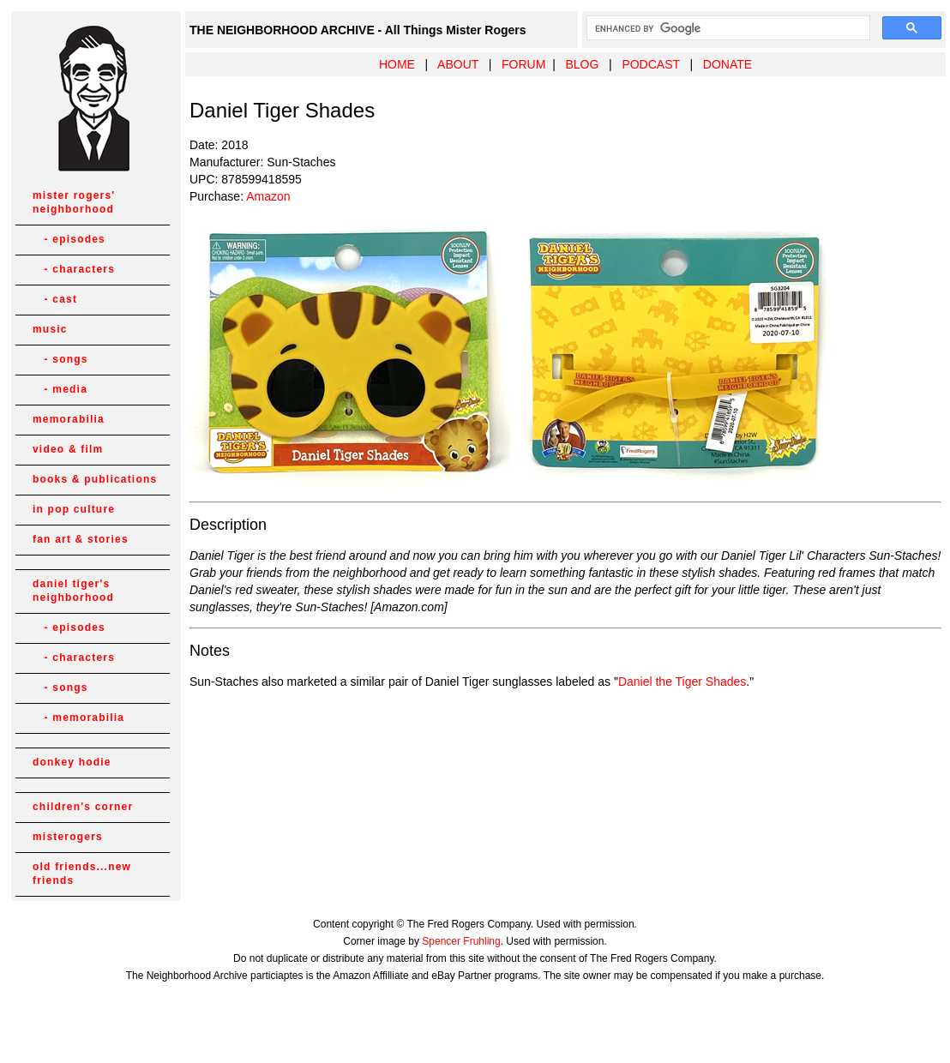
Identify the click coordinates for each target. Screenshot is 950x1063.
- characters (74, 269)
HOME (397, 64)
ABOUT (457, 64)
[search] (726, 28)
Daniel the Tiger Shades (682, 681)
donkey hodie (72, 762)
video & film (68, 449)
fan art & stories (81, 539)
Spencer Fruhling (461, 941)
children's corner (83, 807)
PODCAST (650, 64)
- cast (55, 299)
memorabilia (69, 419)
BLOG (581, 64)
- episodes (69, 239)
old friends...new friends (82, 873)
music (50, 329)
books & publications (95, 479)
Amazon (268, 196)
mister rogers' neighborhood (74, 202)
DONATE (727, 64)
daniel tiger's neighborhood (73, 591)
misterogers (68, 837)
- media (60, 389)
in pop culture (74, 509)
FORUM (523, 64)
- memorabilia (78, 718)
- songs (60, 359)
